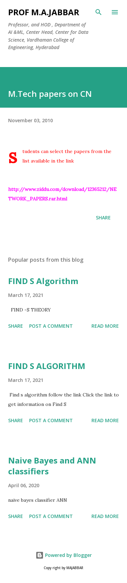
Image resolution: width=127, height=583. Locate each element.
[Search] (98, 12)
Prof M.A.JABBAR (43, 12)
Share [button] (103, 217)
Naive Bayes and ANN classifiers (52, 466)
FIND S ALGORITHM (46, 365)
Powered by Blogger (64, 555)
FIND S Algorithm (43, 280)
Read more (105, 326)
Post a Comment (51, 326)
